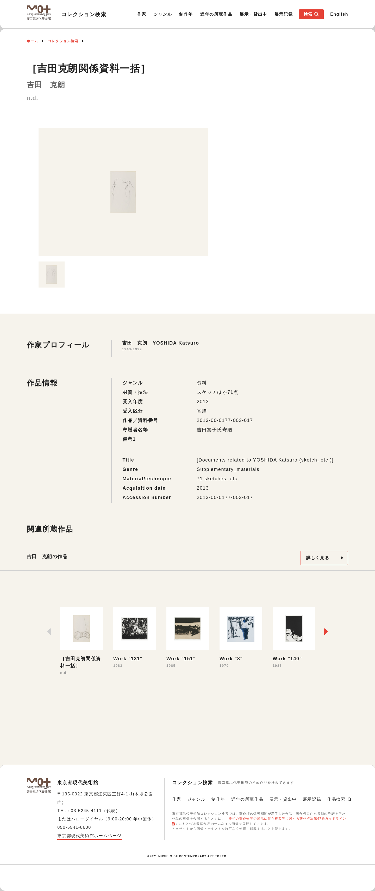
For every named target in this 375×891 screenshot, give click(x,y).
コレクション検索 (63, 41)
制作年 (186, 14)
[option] (123, 192)
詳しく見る (317, 558)
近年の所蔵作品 (216, 14)
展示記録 (283, 14)
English (339, 14)
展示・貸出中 (253, 14)
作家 (141, 14)
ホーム (32, 41)
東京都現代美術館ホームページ (89, 835)
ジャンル (163, 14)
